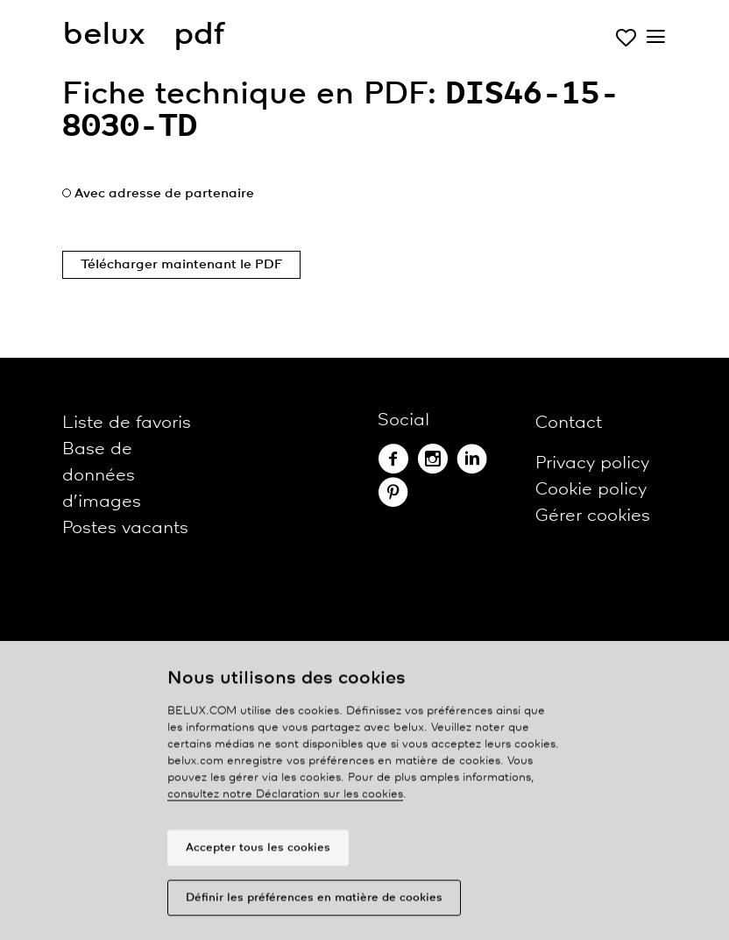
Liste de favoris (126, 423)
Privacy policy (592, 463)
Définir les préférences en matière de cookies (314, 904)
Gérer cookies (592, 516)
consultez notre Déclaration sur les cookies (285, 802)
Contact (568, 423)
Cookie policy (591, 489)
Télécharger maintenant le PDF (181, 265)
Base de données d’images (101, 475)
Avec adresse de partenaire (164, 194)
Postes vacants (125, 528)
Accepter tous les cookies (258, 854)
